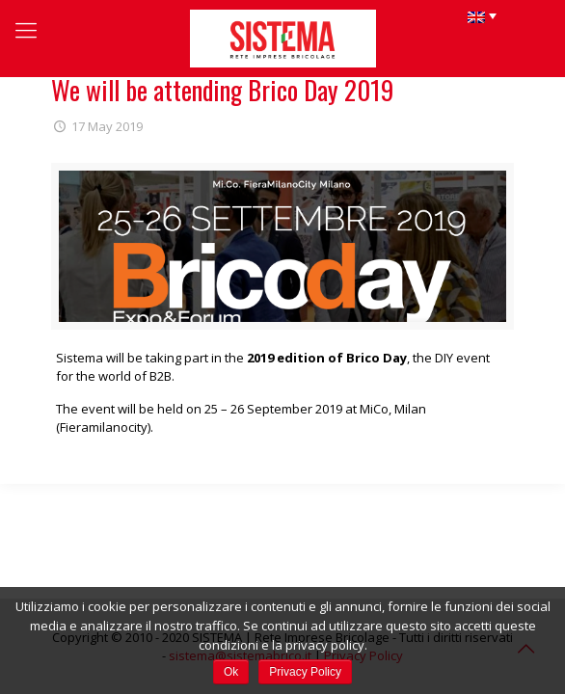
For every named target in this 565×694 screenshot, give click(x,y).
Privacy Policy (305, 672)
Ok (231, 672)
